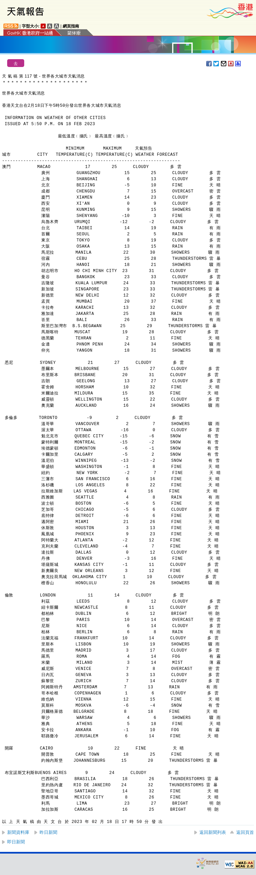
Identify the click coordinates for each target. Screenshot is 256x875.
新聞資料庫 (18, 832)
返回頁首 (245, 832)
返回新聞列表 (212, 832)
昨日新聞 (48, 832)
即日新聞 (16, 841)
